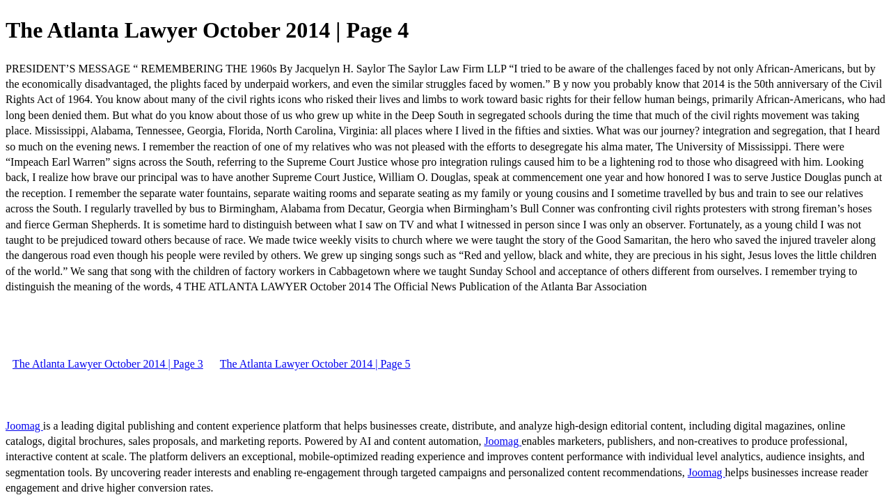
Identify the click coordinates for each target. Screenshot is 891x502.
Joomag (24, 426)
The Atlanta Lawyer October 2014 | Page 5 (315, 364)
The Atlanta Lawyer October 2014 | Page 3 (108, 364)
